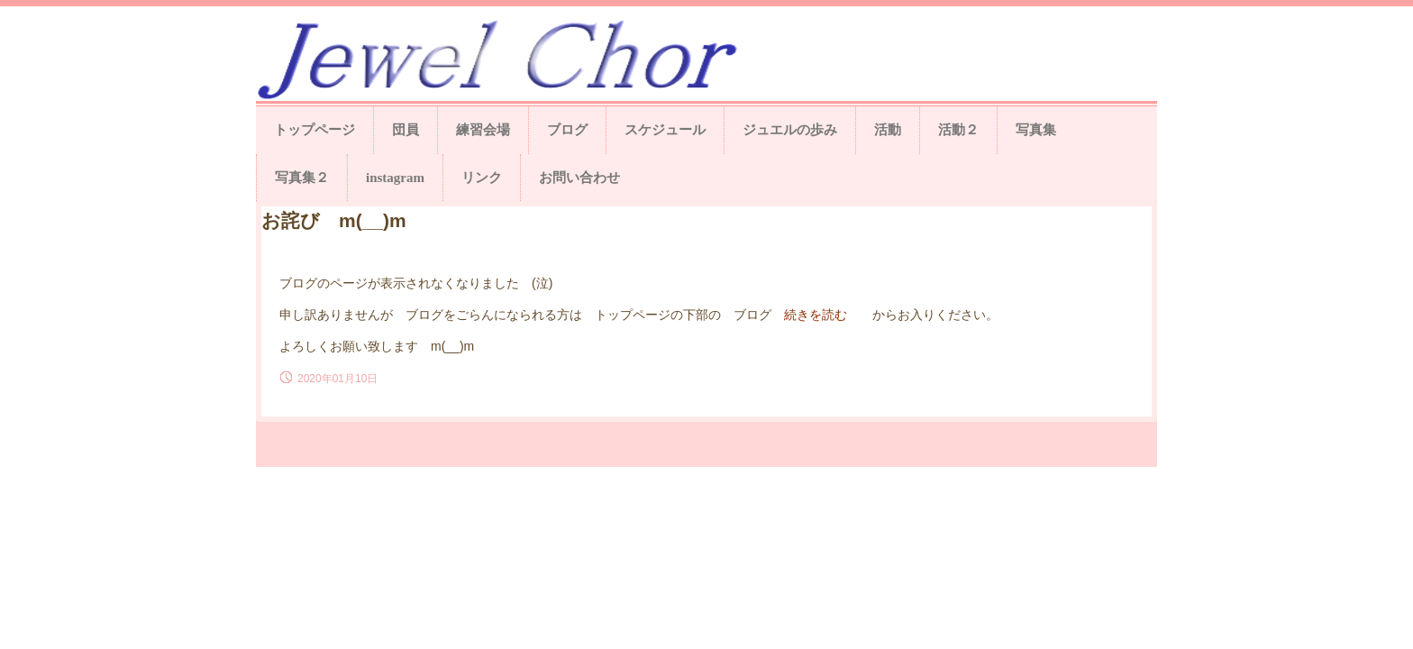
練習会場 (483, 130)
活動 (887, 130)
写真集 (1036, 130)
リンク (481, 177)
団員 (405, 130)
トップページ (314, 130)
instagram (395, 177)
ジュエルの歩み (790, 130)
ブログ (567, 130)
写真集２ (302, 177)
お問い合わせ (579, 177)
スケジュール (665, 130)
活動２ (958, 130)
